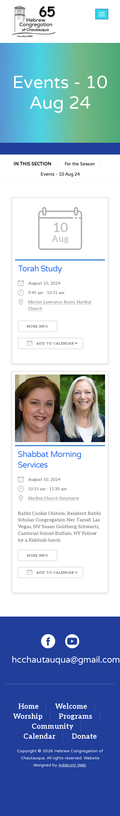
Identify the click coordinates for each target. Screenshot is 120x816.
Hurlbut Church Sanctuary (53, 498)
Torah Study (40, 269)
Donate (84, 736)
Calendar (39, 736)
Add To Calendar (50, 343)
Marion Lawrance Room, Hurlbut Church (59, 305)
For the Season (80, 164)
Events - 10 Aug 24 (60, 174)
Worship (28, 716)
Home (28, 706)
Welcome (71, 706)
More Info (37, 326)
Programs (75, 716)
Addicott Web (72, 765)
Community (52, 726)
